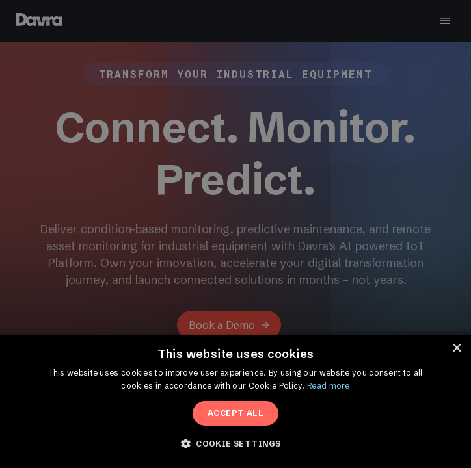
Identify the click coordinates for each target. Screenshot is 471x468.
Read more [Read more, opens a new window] (328, 386)
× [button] (456, 349)
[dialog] (235, 234)
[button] (235, 444)
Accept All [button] (235, 413)
